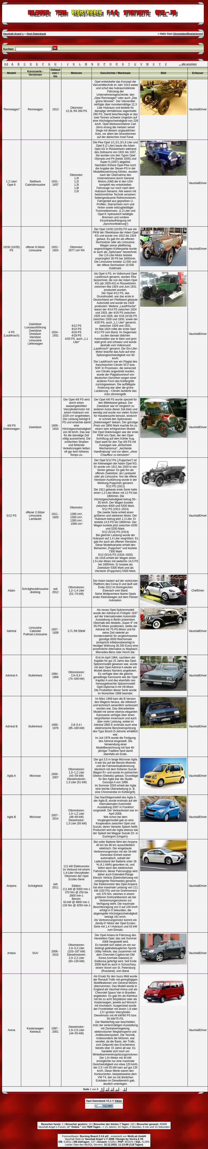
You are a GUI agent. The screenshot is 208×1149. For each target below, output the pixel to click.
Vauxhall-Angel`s (13, 33)
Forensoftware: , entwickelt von (104, 1136)
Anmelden (180, 33)
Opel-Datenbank (36, 33)
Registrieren (194, 33)
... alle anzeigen (188, 64)
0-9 (6, 64)
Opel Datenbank (96, 1100)
